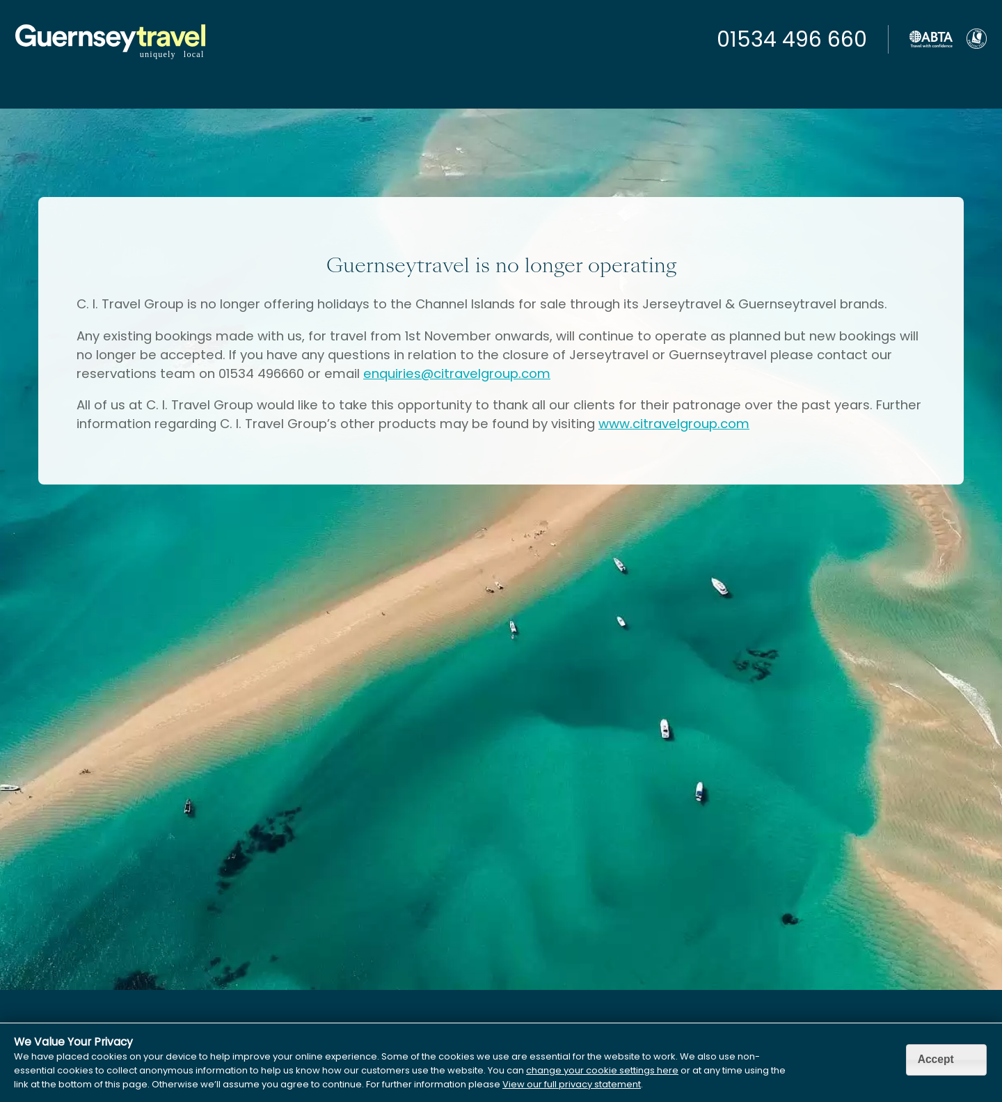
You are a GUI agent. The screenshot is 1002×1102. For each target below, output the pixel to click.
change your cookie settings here (602, 1070)
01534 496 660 (792, 39)
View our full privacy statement (571, 1084)
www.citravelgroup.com (673, 423)
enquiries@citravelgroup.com (456, 373)
